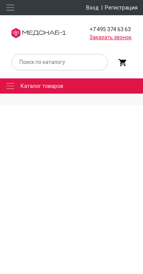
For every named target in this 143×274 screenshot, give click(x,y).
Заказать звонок (111, 37)
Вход (92, 8)
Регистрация (121, 8)
